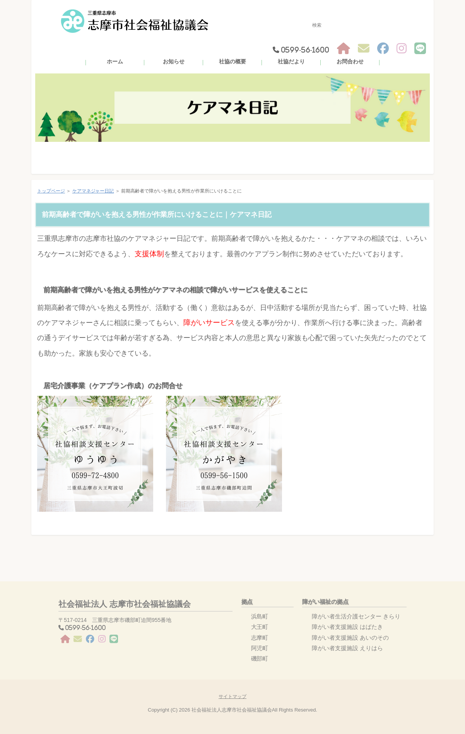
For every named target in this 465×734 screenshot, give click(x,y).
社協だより (291, 61)
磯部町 (259, 658)
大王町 (259, 626)
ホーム (115, 61)
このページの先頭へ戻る (410, 546)
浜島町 (259, 616)
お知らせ (174, 61)
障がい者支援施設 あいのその (350, 637)
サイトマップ (232, 696)
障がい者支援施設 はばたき (347, 626)
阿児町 (259, 648)
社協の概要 (232, 61)
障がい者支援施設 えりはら (347, 648)
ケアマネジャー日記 (93, 191)
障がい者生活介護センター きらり (356, 616)
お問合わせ (350, 61)
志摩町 (259, 637)
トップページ (51, 191)
